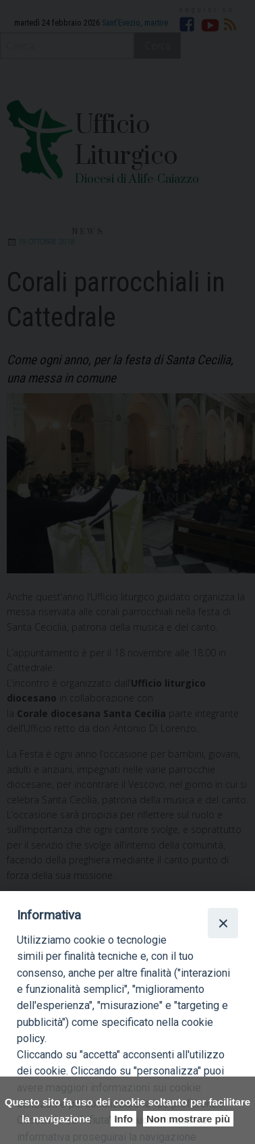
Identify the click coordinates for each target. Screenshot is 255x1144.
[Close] (222, 923)
